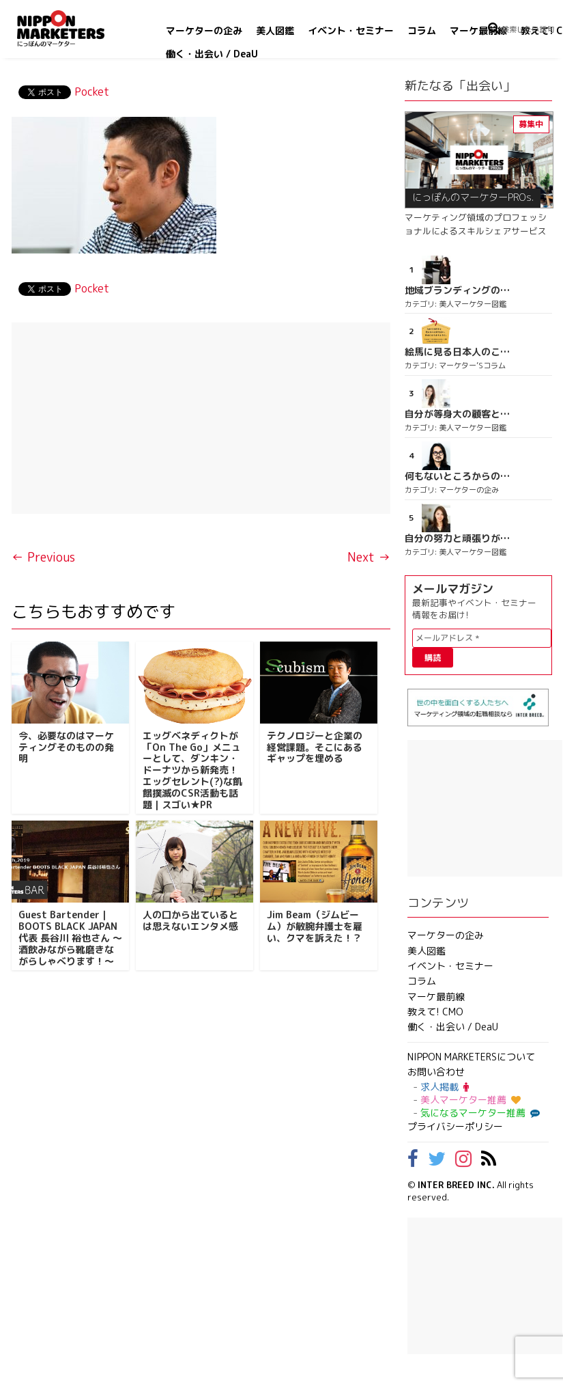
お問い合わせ (436, 1071)
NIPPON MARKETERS (74, 28)
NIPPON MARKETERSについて (471, 1056)
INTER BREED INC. (456, 1185)
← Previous (43, 557)
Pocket (91, 91)
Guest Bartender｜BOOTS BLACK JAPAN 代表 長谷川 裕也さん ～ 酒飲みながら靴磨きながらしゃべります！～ (70, 937)
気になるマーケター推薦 (478, 1112)
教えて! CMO (435, 1011)
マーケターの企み (204, 30)
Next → (368, 557)
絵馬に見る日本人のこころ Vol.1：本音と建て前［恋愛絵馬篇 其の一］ (457, 352)
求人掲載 (444, 1086)
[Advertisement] (201, 418)
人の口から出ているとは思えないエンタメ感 (190, 920)
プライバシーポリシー (455, 1126)
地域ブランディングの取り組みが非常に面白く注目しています (457, 290)
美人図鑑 (275, 30)
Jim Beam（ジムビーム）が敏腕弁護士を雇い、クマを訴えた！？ (314, 926)
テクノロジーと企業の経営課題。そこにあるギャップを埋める (314, 747)
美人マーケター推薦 (470, 1099)
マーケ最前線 (478, 30)
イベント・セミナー (351, 30)
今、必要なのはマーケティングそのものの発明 (66, 747)
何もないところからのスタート (457, 476)
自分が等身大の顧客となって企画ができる (457, 414)
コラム (421, 30)
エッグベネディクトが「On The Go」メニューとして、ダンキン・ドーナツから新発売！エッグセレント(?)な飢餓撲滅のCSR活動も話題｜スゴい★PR (192, 770)
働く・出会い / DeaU (212, 53)
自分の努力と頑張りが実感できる (457, 538)
